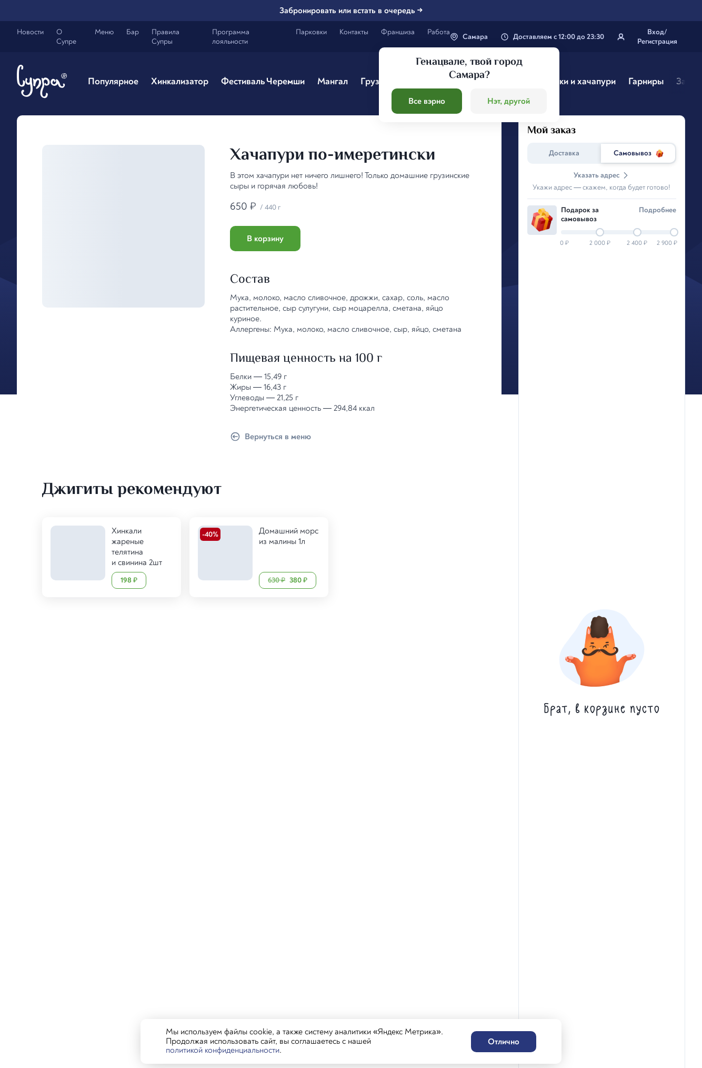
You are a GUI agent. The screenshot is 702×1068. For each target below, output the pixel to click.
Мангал (332, 81)
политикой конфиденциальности (222, 1050)
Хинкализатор (179, 81)
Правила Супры (165, 36)
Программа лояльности (230, 36)
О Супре (66, 36)
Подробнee (657, 209)
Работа (438, 31)
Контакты (353, 31)
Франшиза (398, 31)
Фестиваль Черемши (263, 81)
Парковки (311, 31)
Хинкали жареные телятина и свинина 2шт (137, 547)
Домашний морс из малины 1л (288, 536)
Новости (30, 31)
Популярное (113, 81)
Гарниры (646, 81)
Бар (132, 31)
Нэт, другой (508, 101)
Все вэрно (426, 101)
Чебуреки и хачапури (572, 81)
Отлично (503, 1041)
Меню (104, 31)
